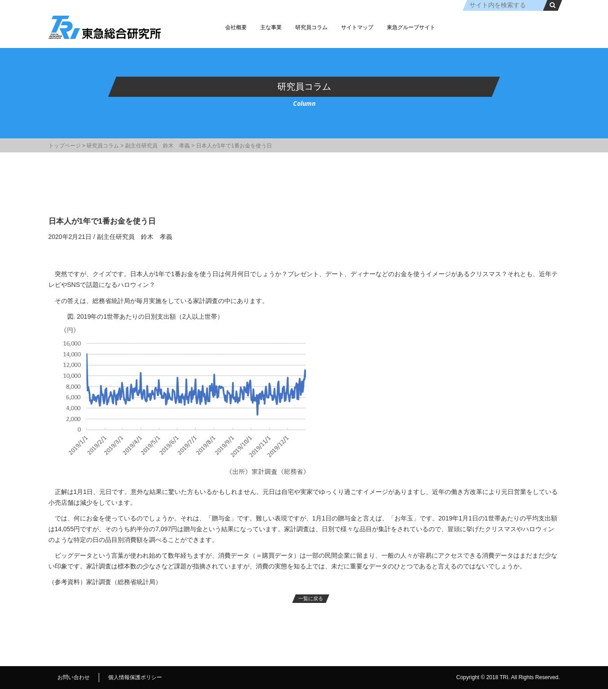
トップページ (64, 146)
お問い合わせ (73, 677)
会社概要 (236, 27)
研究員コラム (311, 27)
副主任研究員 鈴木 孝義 (157, 146)
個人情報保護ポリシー (135, 677)
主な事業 (271, 27)
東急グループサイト (411, 27)
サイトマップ (357, 27)
